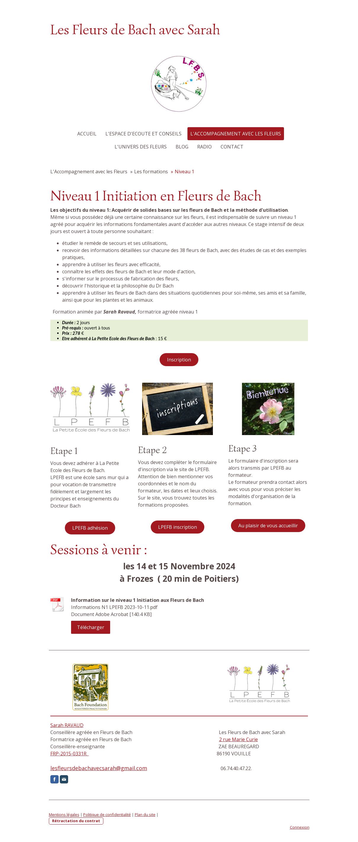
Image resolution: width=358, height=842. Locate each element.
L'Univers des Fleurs (141, 146)
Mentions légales (64, 814)
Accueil (87, 133)
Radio (204, 146)
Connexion (299, 827)
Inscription (179, 359)
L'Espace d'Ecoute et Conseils (143, 133)
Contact (232, 146)
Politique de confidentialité (107, 814)
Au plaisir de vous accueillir (268, 525)
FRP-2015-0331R (69, 753)
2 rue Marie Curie (238, 739)
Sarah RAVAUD (67, 725)
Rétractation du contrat (76, 820)
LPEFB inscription (177, 527)
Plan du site (145, 814)
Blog (182, 146)
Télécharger (90, 627)
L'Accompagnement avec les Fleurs (235, 133)
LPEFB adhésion (90, 528)
